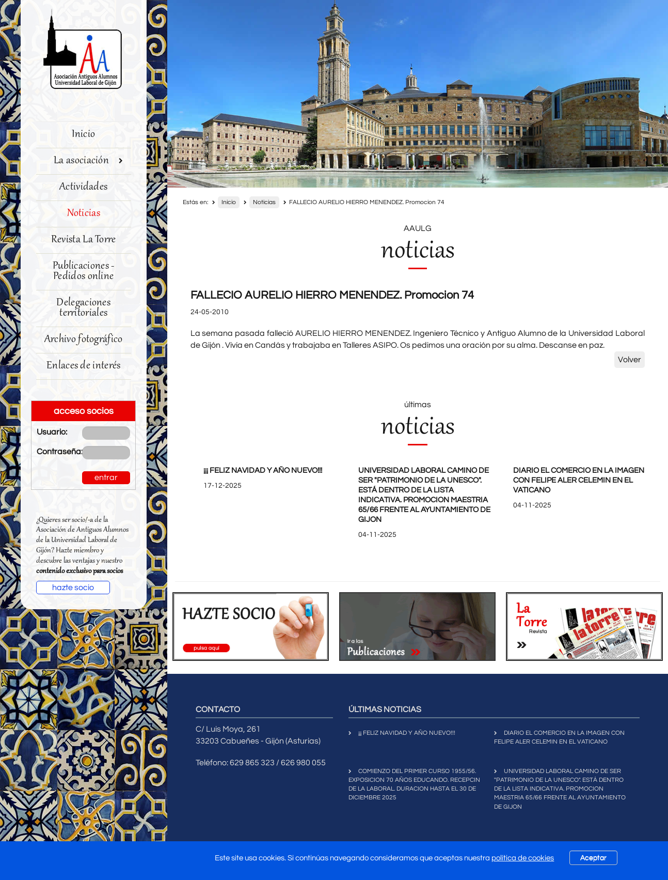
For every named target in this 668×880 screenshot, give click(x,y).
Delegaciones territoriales (83, 308)
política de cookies (522, 858)
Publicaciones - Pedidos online (84, 271)
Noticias (83, 213)
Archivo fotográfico (83, 339)
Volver (629, 360)
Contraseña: (52, 451)
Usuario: (52, 432)
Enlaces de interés (83, 366)
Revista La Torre (83, 240)
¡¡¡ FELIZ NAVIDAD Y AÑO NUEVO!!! (262, 470)
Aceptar (593, 857)
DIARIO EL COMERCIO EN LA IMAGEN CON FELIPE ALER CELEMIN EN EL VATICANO (578, 480)
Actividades (83, 187)
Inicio (83, 134)
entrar (106, 477)
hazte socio (73, 587)
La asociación (88, 161)
